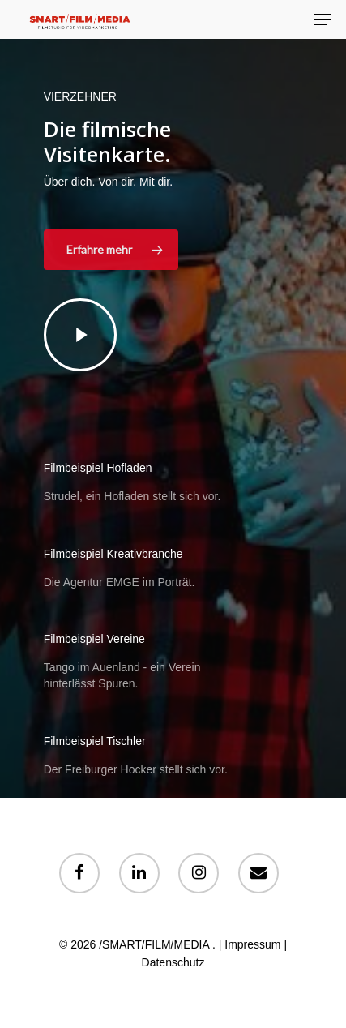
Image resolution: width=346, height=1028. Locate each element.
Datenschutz (173, 962)
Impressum (252, 944)
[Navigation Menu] (322, 19)
